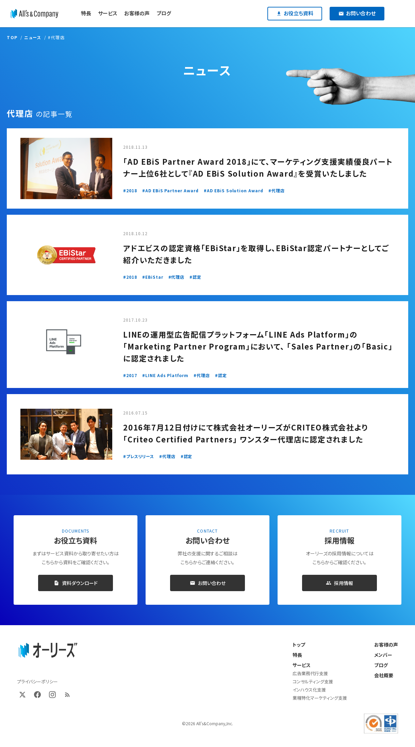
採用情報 (339, 583)
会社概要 (383, 675)
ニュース (32, 37)
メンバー (383, 654)
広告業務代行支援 (310, 673)
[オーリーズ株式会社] (34, 13)
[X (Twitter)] (22, 694)
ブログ (381, 665)
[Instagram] (52, 694)
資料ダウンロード (76, 583)
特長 (297, 654)
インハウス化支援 (309, 689)
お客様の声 (386, 644)
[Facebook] (37, 694)
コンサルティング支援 (313, 681)
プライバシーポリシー (37, 681)
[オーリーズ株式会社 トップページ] (47, 650)
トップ (299, 644)
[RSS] (67, 694)
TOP (12, 37)
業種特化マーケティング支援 (320, 698)
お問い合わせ (208, 583)
